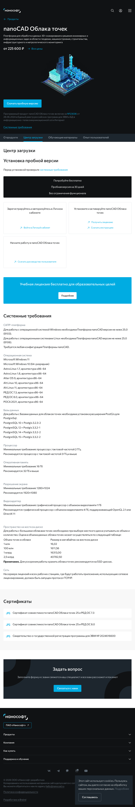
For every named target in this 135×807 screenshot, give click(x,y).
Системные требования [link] (17, 127)
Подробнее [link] (122, 788)
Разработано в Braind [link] (14, 799)
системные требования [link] (54, 169)
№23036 (72, 113)
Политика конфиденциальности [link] (20, 791)
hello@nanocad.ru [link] (55, 786)
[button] (112, 11)
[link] (12, 10)
